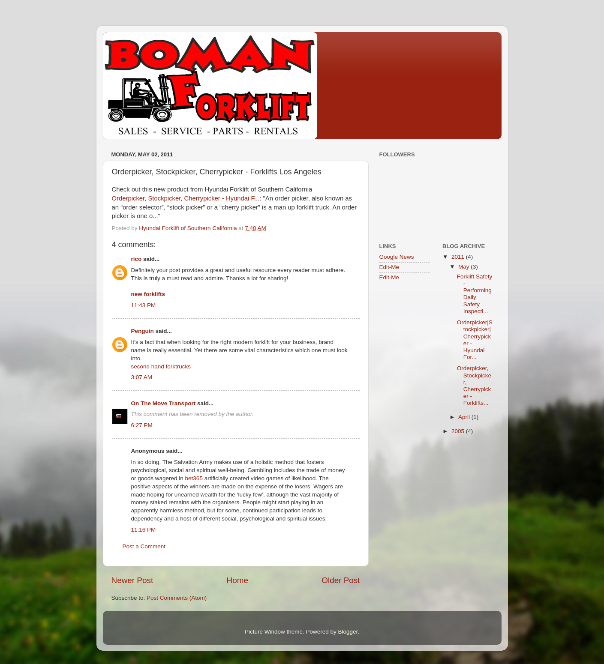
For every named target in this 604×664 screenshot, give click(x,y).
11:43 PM (143, 305)
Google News (396, 257)
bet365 (194, 478)
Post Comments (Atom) (177, 598)
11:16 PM (143, 529)
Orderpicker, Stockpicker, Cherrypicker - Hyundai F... (186, 198)
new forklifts (148, 294)
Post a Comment (144, 546)
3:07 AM (142, 377)
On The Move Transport (163, 403)
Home (237, 580)
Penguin (142, 331)
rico (136, 259)
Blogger (348, 631)
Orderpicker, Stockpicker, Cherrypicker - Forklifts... (474, 385)
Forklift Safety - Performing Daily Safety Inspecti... (475, 293)
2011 (458, 257)
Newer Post (132, 580)
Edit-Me (389, 267)
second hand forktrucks (161, 366)
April (465, 417)
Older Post (341, 580)
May (464, 266)
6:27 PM (142, 425)
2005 (458, 431)
